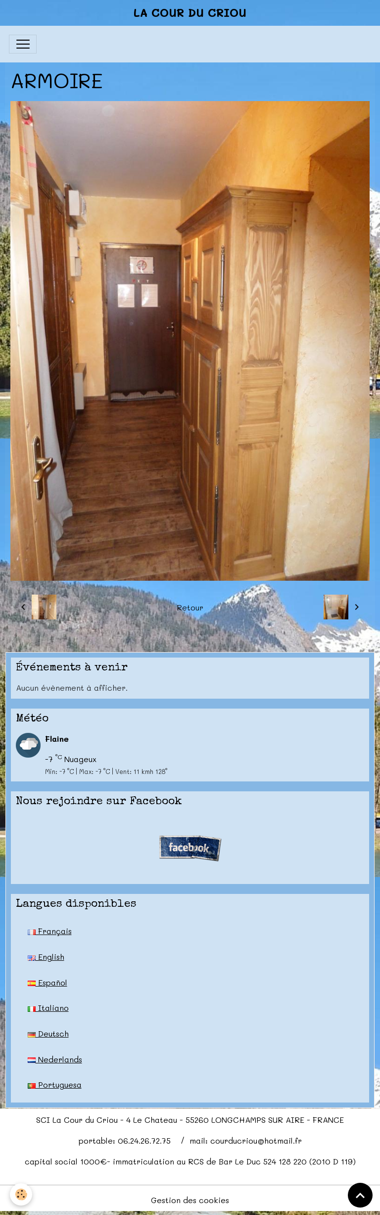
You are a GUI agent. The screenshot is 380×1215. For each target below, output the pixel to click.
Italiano (48, 1007)
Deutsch (48, 1033)
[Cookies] (21, 1194)
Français (50, 931)
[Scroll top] (360, 1195)
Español (47, 982)
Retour (190, 607)
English (46, 956)
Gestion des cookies (190, 1200)
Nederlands (55, 1059)
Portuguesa (55, 1084)
